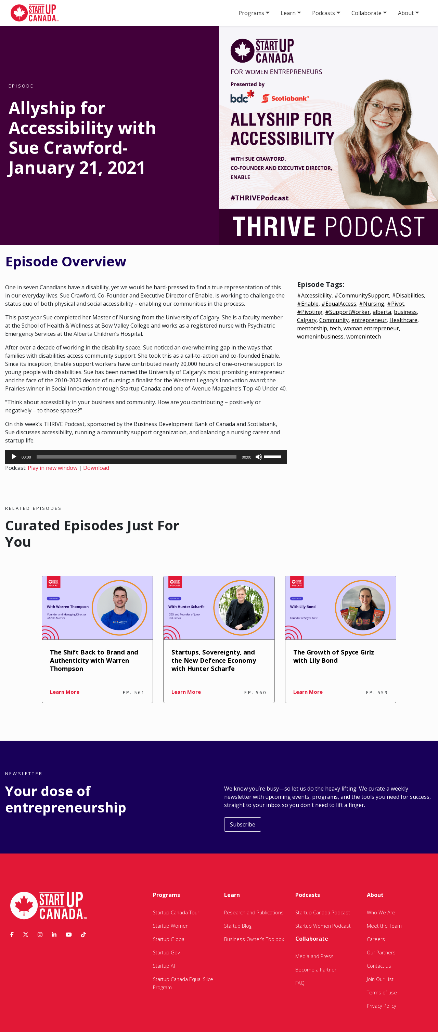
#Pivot (395, 303)
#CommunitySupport (361, 295)
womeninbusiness (320, 336)
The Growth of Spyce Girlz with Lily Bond (333, 656)
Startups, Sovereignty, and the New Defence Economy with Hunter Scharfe (213, 660)
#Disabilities (408, 295)
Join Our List (380, 979)
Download (96, 468)
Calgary (307, 320)
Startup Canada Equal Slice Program (183, 983)
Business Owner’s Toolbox (254, 939)
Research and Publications (254, 912)
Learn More (64, 691)
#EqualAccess (338, 303)
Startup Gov (166, 952)
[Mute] (258, 456)
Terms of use (382, 992)
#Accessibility (314, 295)
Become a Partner (315, 969)
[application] (146, 457)
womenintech (363, 336)
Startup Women (171, 926)
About (406, 13)
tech (335, 328)
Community (334, 320)
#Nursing (371, 303)
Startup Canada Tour (176, 912)
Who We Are (381, 912)
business (405, 312)
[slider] (136, 457)
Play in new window (52, 468)
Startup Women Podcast (323, 926)
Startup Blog (238, 926)
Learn (288, 13)
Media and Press (314, 956)
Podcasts (323, 13)
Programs (251, 13)
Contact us (379, 966)
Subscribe (242, 824)
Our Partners (381, 952)
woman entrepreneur (371, 328)
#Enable (308, 303)
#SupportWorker (347, 312)
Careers (376, 939)
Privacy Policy (381, 1006)
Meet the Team (384, 926)
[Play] (14, 456)
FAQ (300, 983)
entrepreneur (369, 320)
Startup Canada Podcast (322, 912)
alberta (382, 312)
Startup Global (169, 939)
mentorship (312, 328)
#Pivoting (309, 312)
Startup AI (164, 966)
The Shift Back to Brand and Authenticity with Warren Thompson (94, 660)
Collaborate (366, 13)
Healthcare (403, 320)
